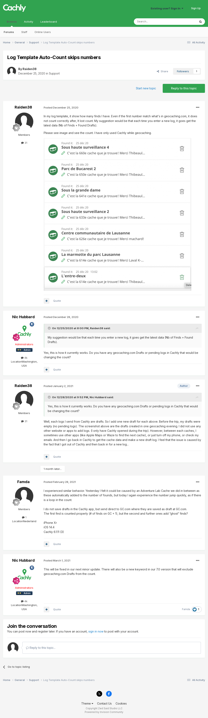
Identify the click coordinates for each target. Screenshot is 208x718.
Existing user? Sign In (167, 8)
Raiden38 (30, 69)
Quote (57, 300)
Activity (28, 21)
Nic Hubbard (23, 317)
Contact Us (104, 703)
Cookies (121, 703)
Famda (23, 482)
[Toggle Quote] (49, 328)
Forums (9, 32)
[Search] (154, 21)
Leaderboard (48, 21)
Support (54, 73)
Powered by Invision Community (104, 712)
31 (24, 142)
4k (24, 357)
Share (162, 71)
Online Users (43, 32)
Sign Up (196, 8)
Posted (61, 107)
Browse (12, 23)
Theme (87, 703)
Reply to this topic (184, 88)
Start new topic (146, 88)
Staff (24, 32)
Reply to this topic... (40, 647)
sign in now (95, 631)
